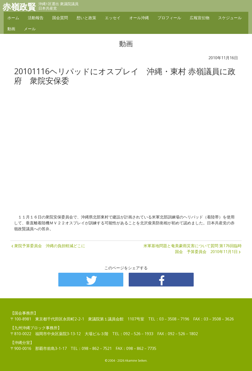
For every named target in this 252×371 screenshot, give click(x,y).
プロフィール (169, 17)
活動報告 (36, 17)
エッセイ (113, 17)
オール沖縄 (139, 17)
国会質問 (60, 17)
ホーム (13, 17)
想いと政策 (86, 17)
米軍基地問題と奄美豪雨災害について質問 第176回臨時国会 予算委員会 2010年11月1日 (192, 248)
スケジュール (230, 17)
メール (30, 28)
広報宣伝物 (199, 17)
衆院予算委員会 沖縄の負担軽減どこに (49, 245)
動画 (11, 28)
